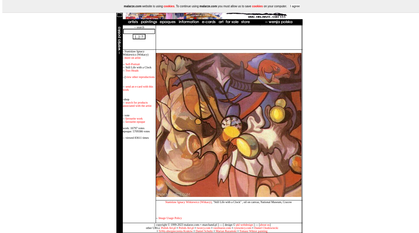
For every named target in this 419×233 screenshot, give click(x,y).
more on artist (133, 57)
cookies (169, 6)
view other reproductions (140, 77)
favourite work (134, 118)
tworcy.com (203, 228)
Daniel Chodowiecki (266, 228)
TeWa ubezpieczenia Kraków (176, 231)
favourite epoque (135, 121)
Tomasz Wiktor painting (253, 231)
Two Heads (132, 70)
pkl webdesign (244, 224)
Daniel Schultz (204, 231)
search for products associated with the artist (137, 104)
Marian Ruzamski (226, 231)
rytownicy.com (242, 228)
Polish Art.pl (168, 228)
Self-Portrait (132, 64)
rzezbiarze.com (222, 228)
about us (265, 224)
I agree (295, 6)
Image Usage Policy (170, 218)
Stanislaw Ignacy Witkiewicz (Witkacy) (188, 202)
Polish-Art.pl (186, 228)
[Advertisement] (229, 37)
